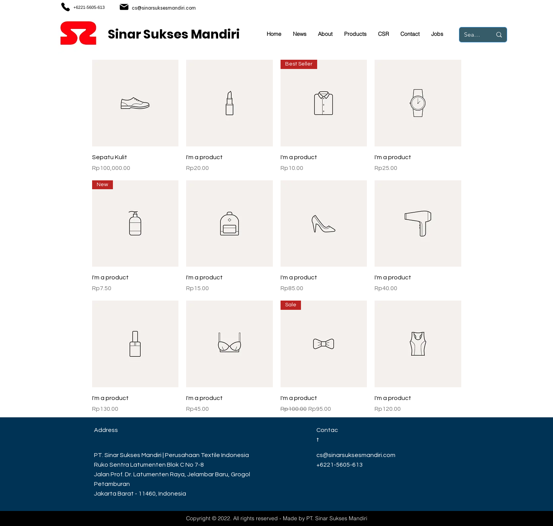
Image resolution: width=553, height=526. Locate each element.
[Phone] (66, 7)
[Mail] (124, 7)
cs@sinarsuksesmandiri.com (164, 8)
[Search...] (472, 34)
